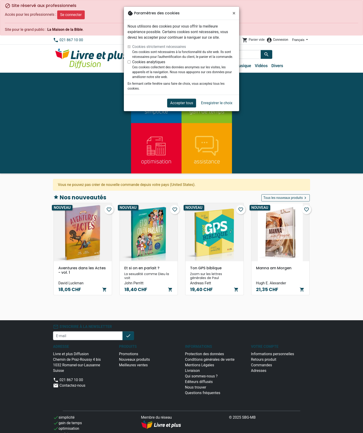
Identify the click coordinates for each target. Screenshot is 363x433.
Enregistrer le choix (216, 103)
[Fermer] (234, 13)
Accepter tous (181, 103)
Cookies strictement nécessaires (159, 46)
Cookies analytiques (148, 62)
